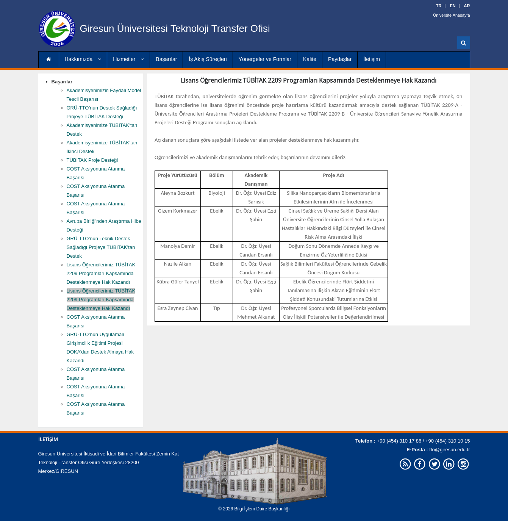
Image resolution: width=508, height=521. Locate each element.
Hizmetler (128, 59)
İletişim (371, 59)
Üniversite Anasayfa (451, 15)
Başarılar (166, 59)
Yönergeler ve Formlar (265, 59)
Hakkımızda (83, 59)
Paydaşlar (340, 59)
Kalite (309, 59)
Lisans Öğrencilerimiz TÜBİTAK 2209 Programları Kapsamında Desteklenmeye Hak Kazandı (101, 273)
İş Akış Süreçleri (208, 59)
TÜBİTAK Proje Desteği (92, 160)
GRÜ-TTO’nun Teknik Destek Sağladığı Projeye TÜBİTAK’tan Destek (101, 247)
